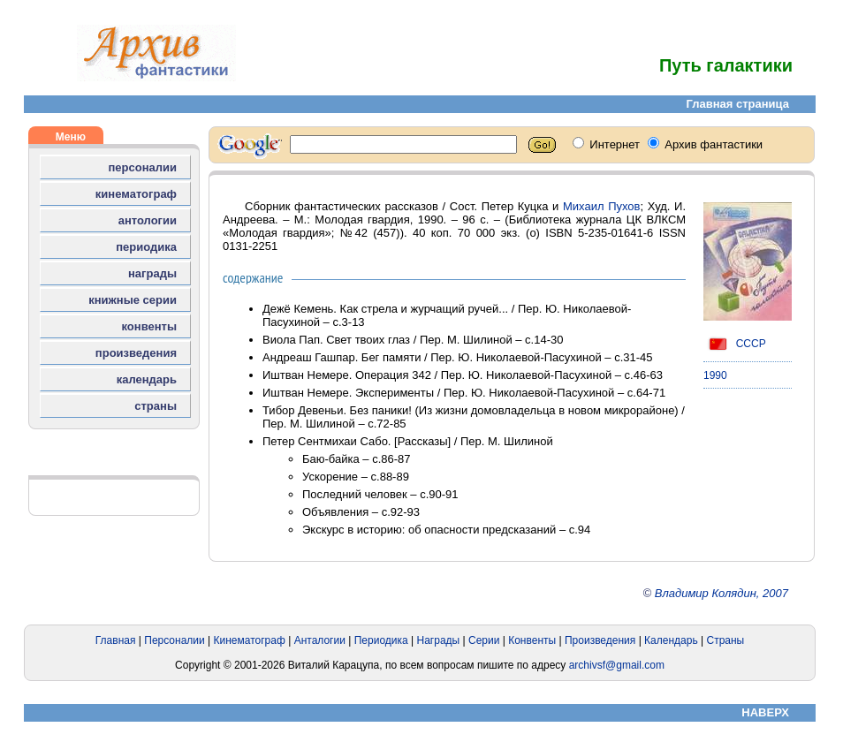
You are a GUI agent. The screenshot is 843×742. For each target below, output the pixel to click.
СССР (734, 343)
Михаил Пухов (602, 206)
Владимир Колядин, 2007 (721, 593)
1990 (715, 375)
